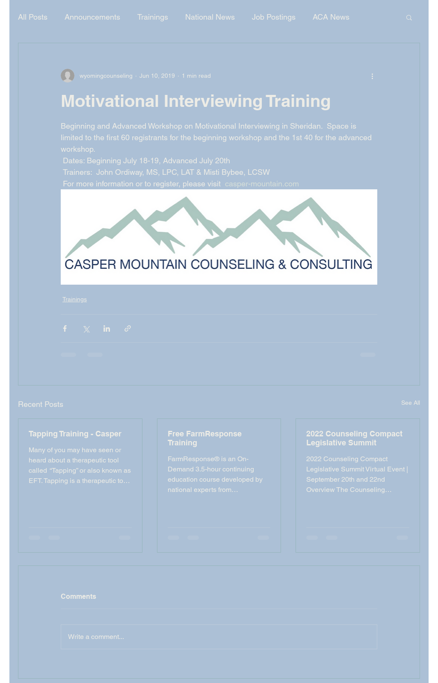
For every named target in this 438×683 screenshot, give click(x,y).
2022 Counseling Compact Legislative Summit (354, 438)
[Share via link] (128, 328)
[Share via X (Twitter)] (86, 328)
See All (410, 402)
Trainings (152, 16)
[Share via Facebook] (65, 328)
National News (210, 16)
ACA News (331, 16)
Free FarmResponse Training (205, 438)
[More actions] (372, 76)
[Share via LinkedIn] (107, 328)
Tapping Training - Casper (75, 433)
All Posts (32, 16)
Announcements (92, 16)
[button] (409, 17)
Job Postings (274, 16)
